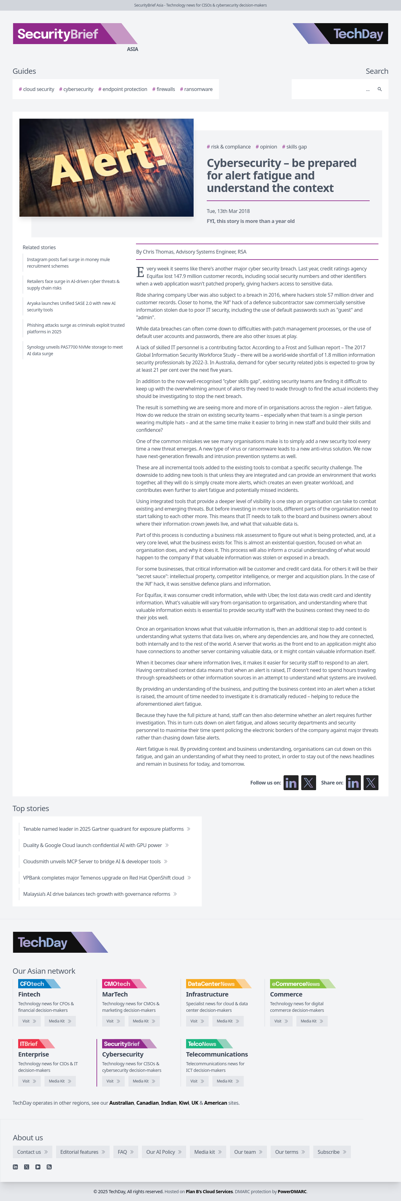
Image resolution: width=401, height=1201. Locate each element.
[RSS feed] (49, 1166)
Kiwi (184, 1102)
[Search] (333, 89)
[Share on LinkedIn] (353, 782)
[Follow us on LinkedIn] (291, 782)
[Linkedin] (15, 1166)
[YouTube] (37, 1166)
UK (194, 1102)
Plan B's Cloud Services (209, 1191)
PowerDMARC (292, 1191)
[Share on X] (370, 782)
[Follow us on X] (308, 782)
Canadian (147, 1102)
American (215, 1102)
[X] (26, 1166)
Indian (168, 1102)
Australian (121, 1102)
